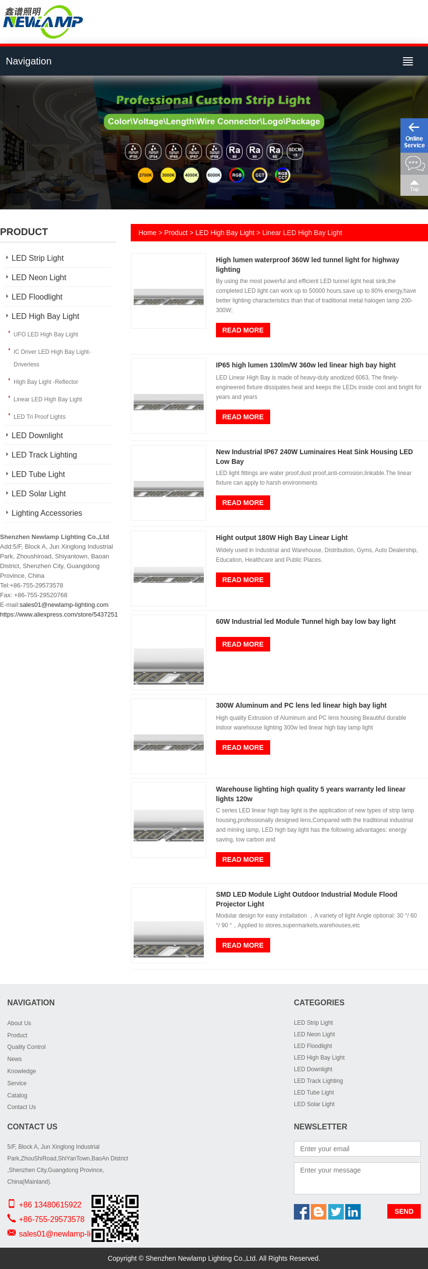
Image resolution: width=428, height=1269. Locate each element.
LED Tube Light (38, 474)
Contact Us (21, 1107)
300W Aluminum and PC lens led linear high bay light (301, 705)
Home (147, 233)
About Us (19, 1023)
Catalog (17, 1095)
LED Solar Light (39, 494)
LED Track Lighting (44, 455)
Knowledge (21, 1071)
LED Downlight (37, 435)
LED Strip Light (38, 258)
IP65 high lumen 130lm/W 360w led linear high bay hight (306, 365)
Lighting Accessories (47, 513)
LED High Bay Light (45, 316)
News (14, 1059)
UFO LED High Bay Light (46, 334)
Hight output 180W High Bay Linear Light (282, 537)
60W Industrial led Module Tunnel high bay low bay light (306, 621)
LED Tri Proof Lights (39, 416)
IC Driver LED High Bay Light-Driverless (52, 358)
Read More (243, 330)
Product (175, 233)
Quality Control (26, 1047)
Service (17, 1083)
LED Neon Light (39, 277)
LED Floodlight (37, 297)
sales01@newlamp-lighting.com (63, 604)
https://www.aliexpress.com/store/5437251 (59, 614)
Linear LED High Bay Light (48, 399)
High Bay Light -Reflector (46, 382)
